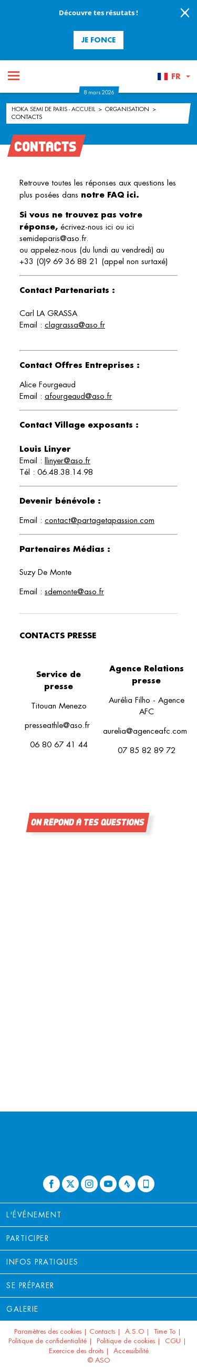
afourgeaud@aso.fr (78, 396)
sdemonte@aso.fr (74, 591)
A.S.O (134, 1331)
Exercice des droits (76, 1350)
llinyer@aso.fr (67, 460)
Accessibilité (131, 1350)
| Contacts (99, 1331)
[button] (173, 76)
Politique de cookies (126, 1340)
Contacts (27, 117)
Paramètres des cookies (47, 1331)
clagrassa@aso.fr (75, 325)
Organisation (128, 109)
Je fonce (98, 39)
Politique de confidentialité (47, 1340)
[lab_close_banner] (184, 14)
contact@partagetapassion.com (99, 520)
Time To (164, 1331)
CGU (173, 1340)
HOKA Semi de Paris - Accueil (54, 109)
